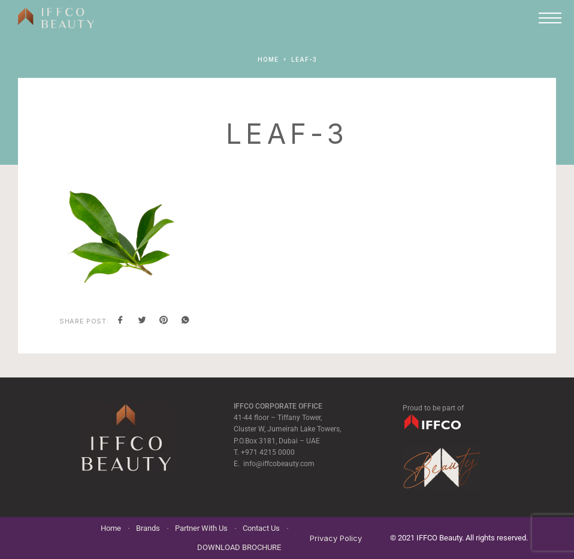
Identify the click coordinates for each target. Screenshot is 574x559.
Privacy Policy (336, 538)
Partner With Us (201, 528)
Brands (148, 528)
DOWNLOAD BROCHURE (239, 547)
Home (111, 528)
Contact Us (261, 528)
